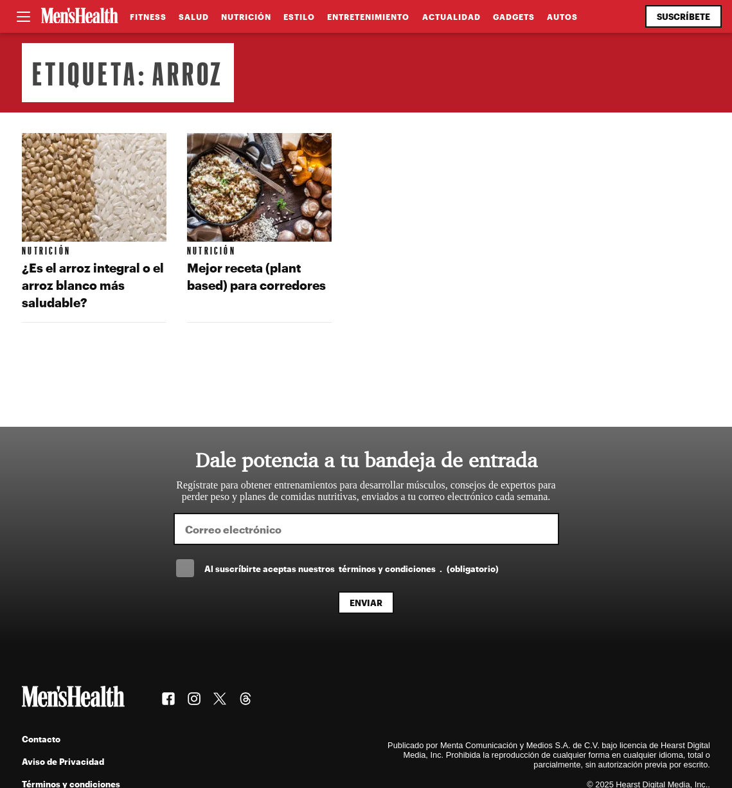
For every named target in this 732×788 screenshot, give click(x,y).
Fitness (148, 16)
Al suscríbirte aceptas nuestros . (351, 568)
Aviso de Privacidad (63, 761)
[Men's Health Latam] (79, 17)
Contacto (41, 739)
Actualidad (451, 16)
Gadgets (514, 16)
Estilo (299, 16)
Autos (562, 16)
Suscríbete (683, 16)
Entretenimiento (368, 16)
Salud (194, 16)
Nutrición (246, 16)
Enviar (366, 602)
